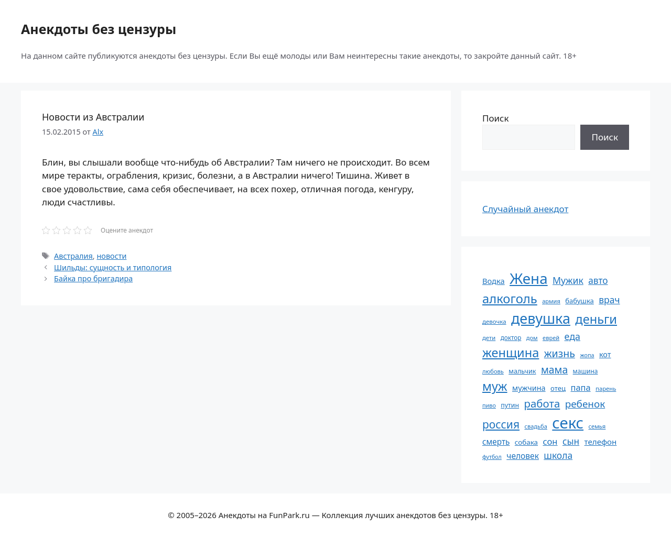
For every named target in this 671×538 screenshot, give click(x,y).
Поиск (495, 118)
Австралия (73, 256)
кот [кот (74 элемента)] (605, 354)
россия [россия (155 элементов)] (501, 424)
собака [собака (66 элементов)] (526, 442)
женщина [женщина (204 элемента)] (510, 352)
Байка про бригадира (93, 278)
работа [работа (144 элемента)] (542, 403)
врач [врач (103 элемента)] (609, 299)
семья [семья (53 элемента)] (597, 426)
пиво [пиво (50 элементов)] (489, 405)
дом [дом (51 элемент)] (532, 338)
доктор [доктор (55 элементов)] (511, 337)
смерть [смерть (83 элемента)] (496, 441)
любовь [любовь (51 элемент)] (493, 371)
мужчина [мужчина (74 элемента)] (529, 388)
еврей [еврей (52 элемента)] (551, 338)
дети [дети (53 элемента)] (488, 338)
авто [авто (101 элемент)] (598, 281)
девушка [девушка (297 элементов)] (540, 318)
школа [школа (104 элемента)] (558, 455)
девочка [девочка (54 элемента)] (494, 321)
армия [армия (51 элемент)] (551, 301)
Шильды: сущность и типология (112, 267)
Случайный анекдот (525, 209)
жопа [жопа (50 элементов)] (587, 355)
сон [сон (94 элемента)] (550, 441)
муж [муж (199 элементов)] (494, 386)
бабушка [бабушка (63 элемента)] (579, 300)
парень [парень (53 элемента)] (606, 388)
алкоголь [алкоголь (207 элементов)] (509, 298)
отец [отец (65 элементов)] (558, 388)
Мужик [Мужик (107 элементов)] (568, 280)
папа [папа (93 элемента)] (581, 387)
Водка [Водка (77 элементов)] (493, 281)
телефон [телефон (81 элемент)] (601, 441)
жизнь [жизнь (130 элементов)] (559, 353)
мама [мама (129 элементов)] (554, 370)
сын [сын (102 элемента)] (570, 441)
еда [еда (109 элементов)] (572, 336)
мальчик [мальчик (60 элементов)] (522, 371)
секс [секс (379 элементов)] (567, 422)
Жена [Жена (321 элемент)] (529, 278)
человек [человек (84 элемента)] (522, 456)
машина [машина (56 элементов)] (585, 371)
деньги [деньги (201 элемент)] (596, 319)
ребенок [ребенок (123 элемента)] (585, 404)
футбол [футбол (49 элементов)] (492, 456)
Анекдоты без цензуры (98, 29)
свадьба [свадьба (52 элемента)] (535, 426)
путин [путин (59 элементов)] (510, 405)
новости (111, 256)
